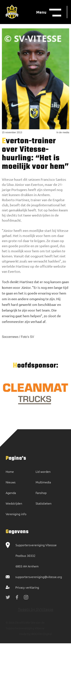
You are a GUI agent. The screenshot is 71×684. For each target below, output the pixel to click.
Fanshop (41, 493)
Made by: (25, 634)
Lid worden (43, 471)
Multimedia (43, 482)
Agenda (11, 493)
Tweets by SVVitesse (35, 609)
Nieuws (11, 482)
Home (10, 471)
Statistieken (43, 503)
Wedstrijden (14, 503)
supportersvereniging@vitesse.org (38, 577)
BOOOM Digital (41, 634)
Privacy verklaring (27, 587)
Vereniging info (16, 514)
